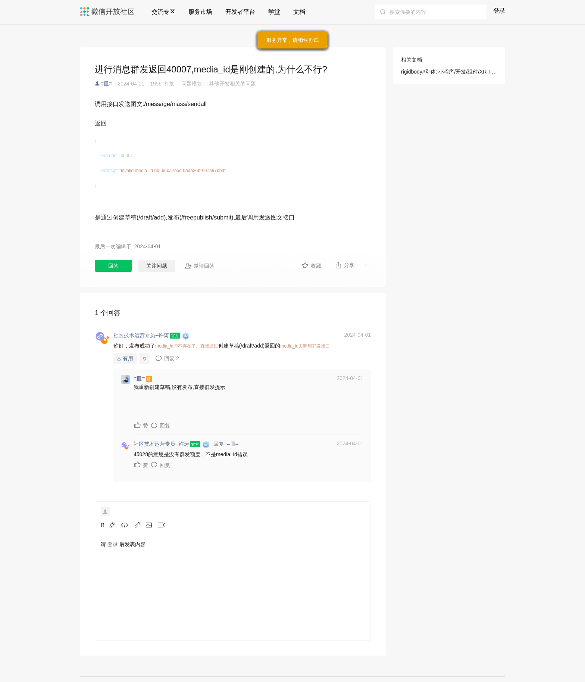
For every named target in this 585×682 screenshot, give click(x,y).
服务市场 (200, 12)
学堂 (274, 12)
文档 (299, 12)
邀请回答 (199, 266)
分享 (344, 265)
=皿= (106, 84)
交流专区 (163, 12)
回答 (113, 266)
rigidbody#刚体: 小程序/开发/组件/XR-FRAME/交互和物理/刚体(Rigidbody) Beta (449, 72)
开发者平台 (240, 12)
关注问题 (156, 266)
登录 (499, 10)
